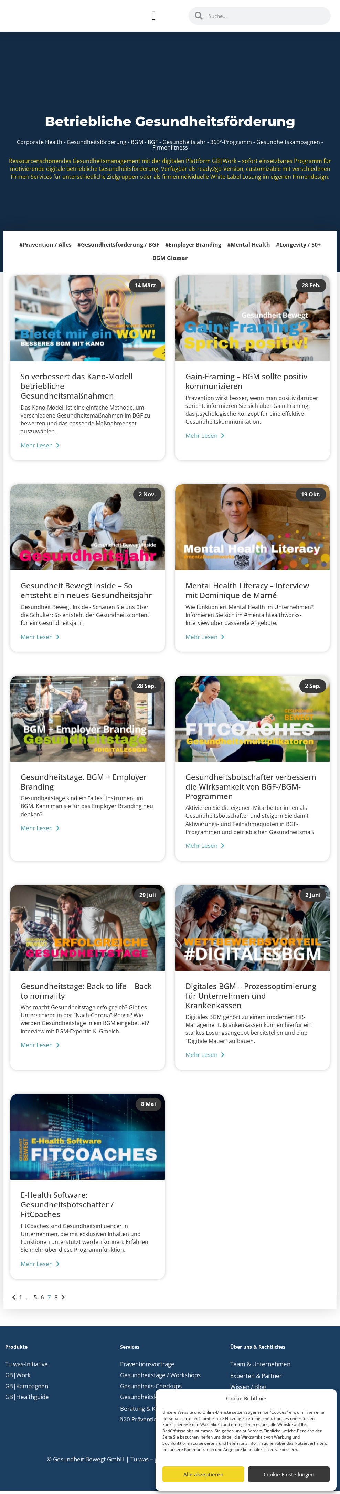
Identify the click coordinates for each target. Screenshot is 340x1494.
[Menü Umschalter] (153, 18)
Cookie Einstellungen (289, 1474)
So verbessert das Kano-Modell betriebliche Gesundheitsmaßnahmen (77, 389)
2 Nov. (147, 498)
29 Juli (147, 898)
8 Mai (148, 1107)
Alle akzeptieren (203, 1474)
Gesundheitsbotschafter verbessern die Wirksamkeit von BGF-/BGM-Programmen (250, 790)
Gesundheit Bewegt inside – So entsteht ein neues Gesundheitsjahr (86, 594)
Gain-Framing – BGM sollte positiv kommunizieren (246, 384)
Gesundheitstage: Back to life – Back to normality (86, 994)
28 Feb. (311, 289)
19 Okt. (311, 498)
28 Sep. (146, 689)
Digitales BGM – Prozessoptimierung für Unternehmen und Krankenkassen (250, 999)
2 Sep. (313, 689)
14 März (145, 289)
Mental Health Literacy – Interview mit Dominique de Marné (247, 594)
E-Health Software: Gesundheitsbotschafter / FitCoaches (67, 1208)
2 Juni (313, 898)
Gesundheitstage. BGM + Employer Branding (84, 785)
